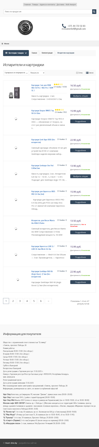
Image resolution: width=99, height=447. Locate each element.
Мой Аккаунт (71, 5)
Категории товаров (14, 53)
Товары (35, 5)
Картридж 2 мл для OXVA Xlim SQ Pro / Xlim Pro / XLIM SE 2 (42, 88)
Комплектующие (47, 53)
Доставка (60, 5)
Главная (27, 5)
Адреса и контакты (47, 5)
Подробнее (80, 121)
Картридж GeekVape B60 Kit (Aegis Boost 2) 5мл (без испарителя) (42, 274)
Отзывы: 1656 (60, 86)
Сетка (79, 73)
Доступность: (75, 89)
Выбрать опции (80, 96)
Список (89, 73)
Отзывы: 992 (61, 112)
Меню (5, 44)
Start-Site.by (11, 443)
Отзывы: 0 (62, 139)
